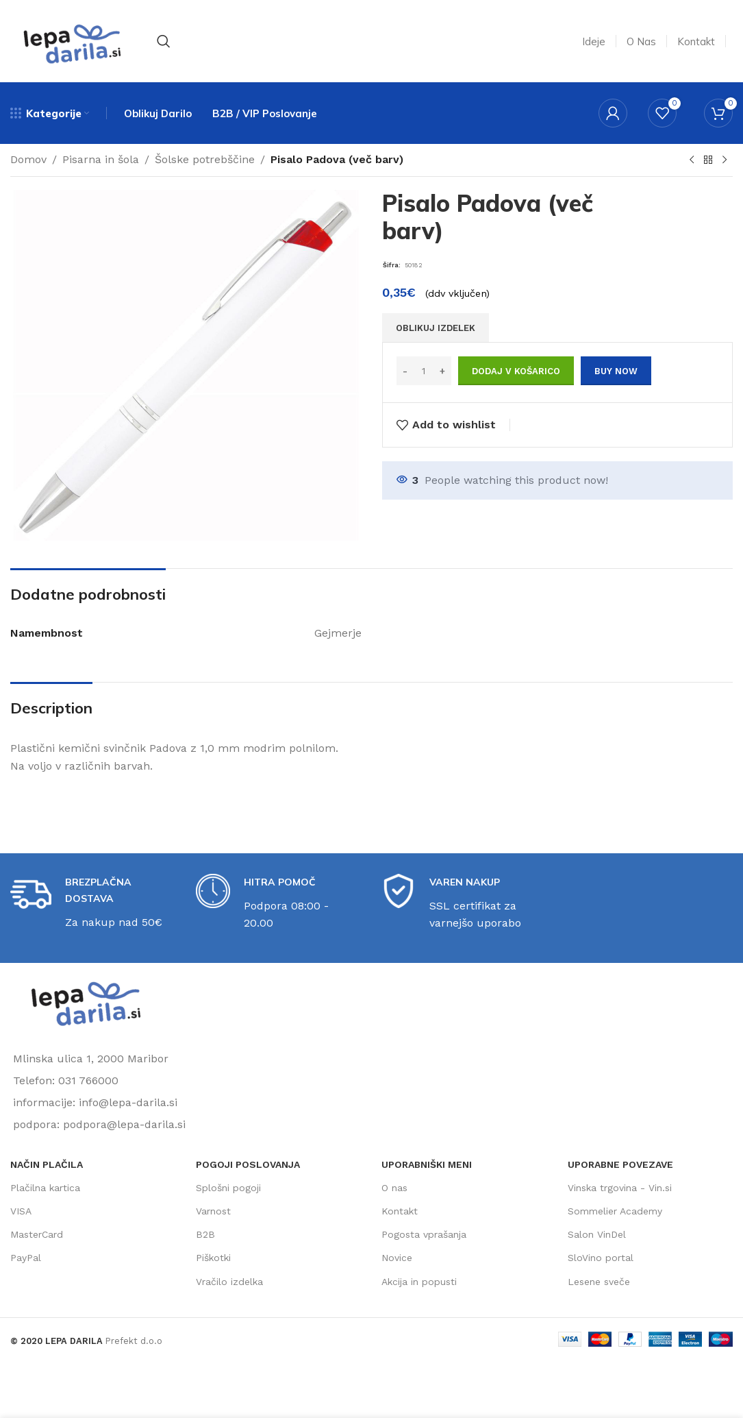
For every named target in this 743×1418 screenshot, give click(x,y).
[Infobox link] (92, 902)
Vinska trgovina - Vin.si (620, 1187)
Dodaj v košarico (516, 371)
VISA (21, 1211)
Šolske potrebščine (205, 159)
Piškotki (213, 1257)
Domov (28, 159)
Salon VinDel (597, 1234)
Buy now (616, 371)
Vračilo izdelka (229, 1281)
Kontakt (399, 1211)
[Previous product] (691, 160)
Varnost (213, 1211)
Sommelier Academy (615, 1211)
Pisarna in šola (100, 159)
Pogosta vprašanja (423, 1234)
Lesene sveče (599, 1281)
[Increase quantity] (442, 370)
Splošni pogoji (228, 1187)
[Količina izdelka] (424, 370)
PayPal (25, 1257)
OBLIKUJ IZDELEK (435, 328)
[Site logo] (72, 40)
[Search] (163, 41)
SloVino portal (600, 1257)
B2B (205, 1234)
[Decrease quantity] (405, 370)
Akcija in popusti (419, 1281)
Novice (396, 1257)
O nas (394, 1187)
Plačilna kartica (45, 1187)
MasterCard (36, 1234)
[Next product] (724, 160)
